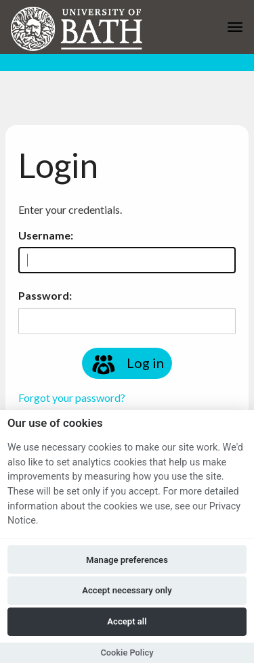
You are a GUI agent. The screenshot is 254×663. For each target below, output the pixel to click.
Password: (45, 295)
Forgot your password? (71, 397)
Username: (45, 235)
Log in (127, 365)
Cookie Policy (126, 652)
